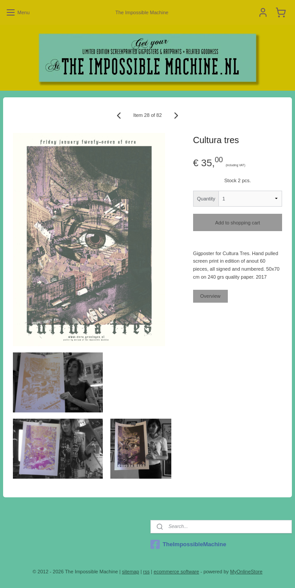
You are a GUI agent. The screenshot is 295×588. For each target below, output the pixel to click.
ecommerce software (176, 571)
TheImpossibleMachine (188, 544)
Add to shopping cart (237, 222)
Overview (210, 296)
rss (146, 571)
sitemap (130, 571)
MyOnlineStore (246, 571)
